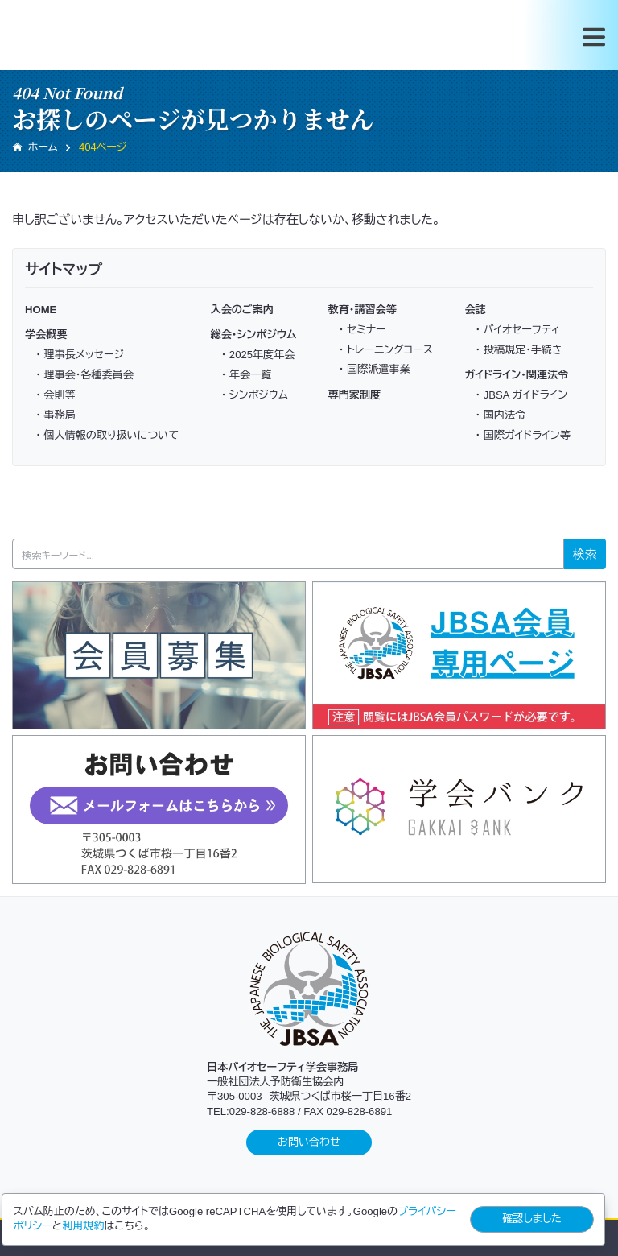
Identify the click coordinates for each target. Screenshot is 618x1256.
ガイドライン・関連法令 (516, 375)
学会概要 (46, 334)
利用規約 (83, 1226)
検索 (585, 554)
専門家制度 (354, 395)
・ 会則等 (55, 395)
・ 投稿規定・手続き (519, 350)
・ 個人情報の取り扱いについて (107, 435)
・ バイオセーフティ (518, 330)
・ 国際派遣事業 (374, 369)
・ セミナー (362, 330)
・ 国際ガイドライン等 (523, 435)
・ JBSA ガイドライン (522, 395)
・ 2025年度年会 (258, 355)
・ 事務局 (55, 415)
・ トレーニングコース (386, 350)
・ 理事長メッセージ (79, 355)
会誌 (474, 310)
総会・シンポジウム (254, 334)
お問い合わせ (309, 1142)
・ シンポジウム (254, 395)
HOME (40, 310)
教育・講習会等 (362, 310)
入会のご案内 (242, 310)
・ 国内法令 (501, 415)
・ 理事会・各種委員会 (84, 375)
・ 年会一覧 (246, 375)
